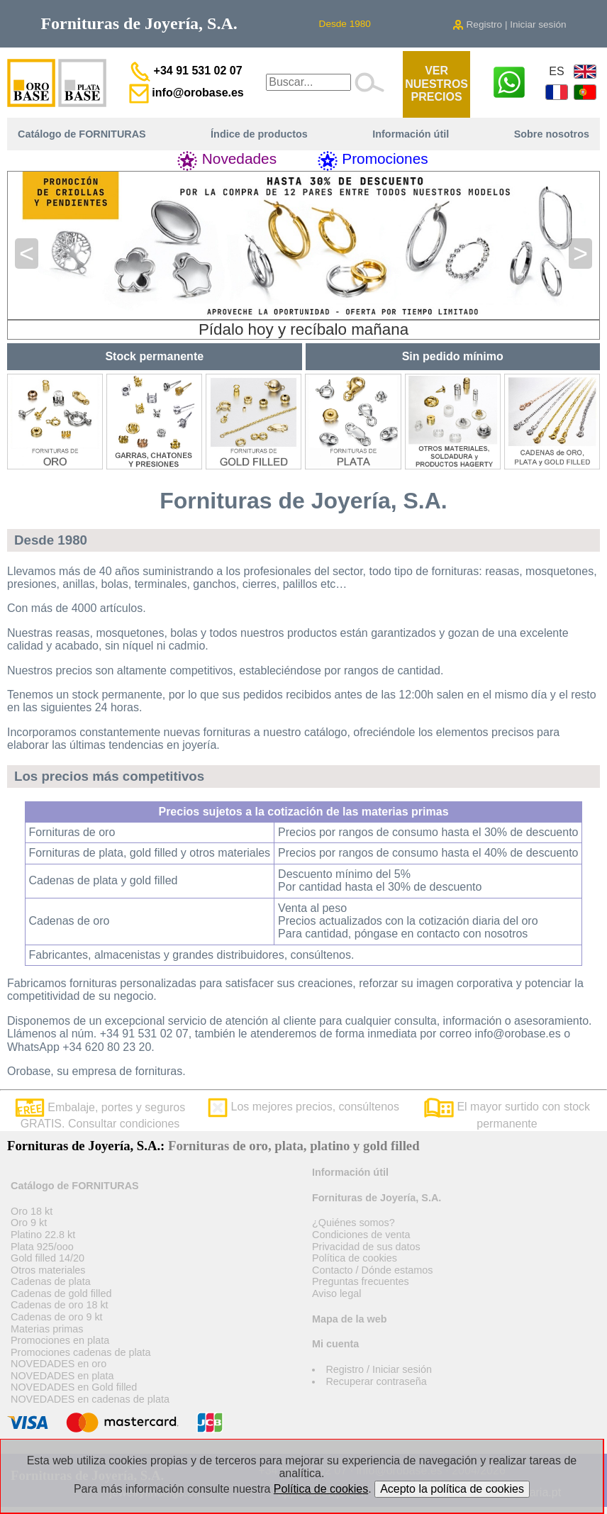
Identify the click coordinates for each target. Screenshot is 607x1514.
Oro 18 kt (31, 1211)
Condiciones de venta (361, 1234)
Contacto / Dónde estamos (372, 1270)
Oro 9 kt (29, 1222)
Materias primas (47, 1329)
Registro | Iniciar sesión (509, 24)
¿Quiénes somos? (353, 1222)
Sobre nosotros (551, 134)
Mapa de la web (349, 1319)
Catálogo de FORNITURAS (82, 134)
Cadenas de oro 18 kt (59, 1304)
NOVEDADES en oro (58, 1363)
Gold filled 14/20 (47, 1258)
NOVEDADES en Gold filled (74, 1387)
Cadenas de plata (51, 1281)
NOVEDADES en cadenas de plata (90, 1399)
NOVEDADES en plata (62, 1375)
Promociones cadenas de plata (81, 1352)
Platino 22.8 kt (43, 1234)
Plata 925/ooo (42, 1246)
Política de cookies (354, 1258)
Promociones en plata (60, 1340)
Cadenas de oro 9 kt (57, 1317)
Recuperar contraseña (375, 1381)
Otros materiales (48, 1270)
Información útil (410, 134)
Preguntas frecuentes (360, 1281)
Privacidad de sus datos (366, 1246)
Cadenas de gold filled (61, 1293)
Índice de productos (259, 134)
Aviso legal (336, 1293)
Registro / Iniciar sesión (378, 1369)
